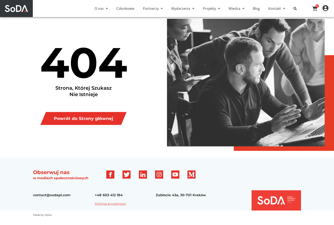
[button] (101, 8)
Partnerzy (153, 8)
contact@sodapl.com (52, 200)
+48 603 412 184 (109, 200)
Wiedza (236, 8)
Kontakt (276, 8)
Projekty (211, 8)
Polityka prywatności (110, 209)
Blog (256, 8)
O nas (101, 8)
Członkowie (125, 8)
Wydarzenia (182, 8)
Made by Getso (42, 220)
